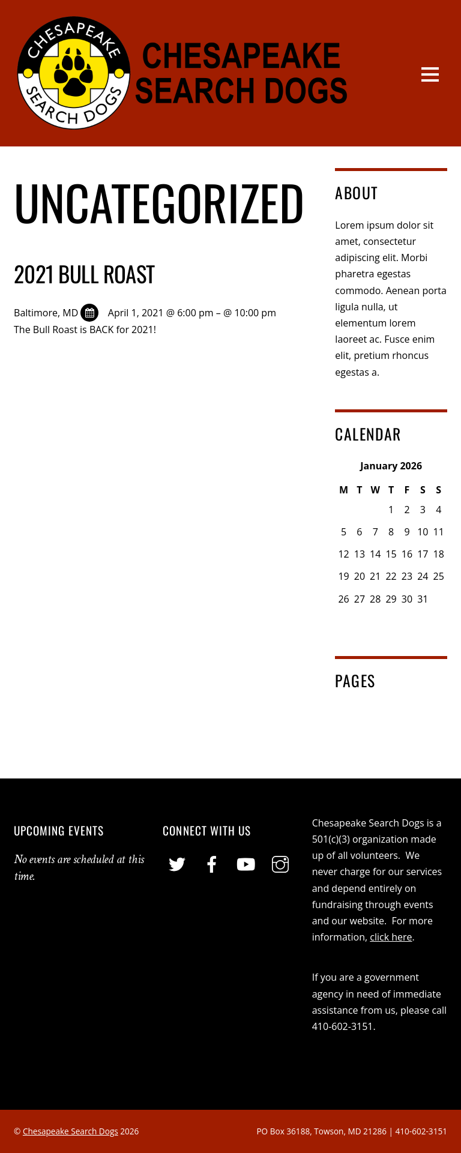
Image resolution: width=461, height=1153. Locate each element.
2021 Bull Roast (84, 273)
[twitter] (177, 865)
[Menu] (430, 73)
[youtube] (246, 865)
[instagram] (280, 865)
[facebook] (211, 865)
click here (391, 937)
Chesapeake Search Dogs (70, 1131)
